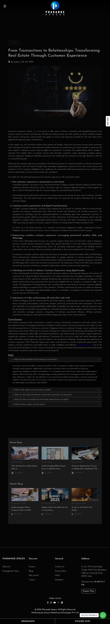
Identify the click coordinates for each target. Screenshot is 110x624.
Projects (32, 567)
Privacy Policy (60, 571)
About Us (6, 567)
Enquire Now (88, 591)
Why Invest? (34, 575)
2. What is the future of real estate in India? (56, 383)
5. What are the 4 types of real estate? (56, 397)
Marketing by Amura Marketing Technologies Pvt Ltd (55, 613)
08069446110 (28, 621)
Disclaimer (59, 580)
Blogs (15, 51)
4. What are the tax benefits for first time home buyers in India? (56, 392)
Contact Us (59, 567)
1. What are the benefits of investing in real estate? (56, 353)
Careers (32, 580)
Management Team (10, 571)
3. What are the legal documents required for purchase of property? (56, 387)
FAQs (57, 575)
